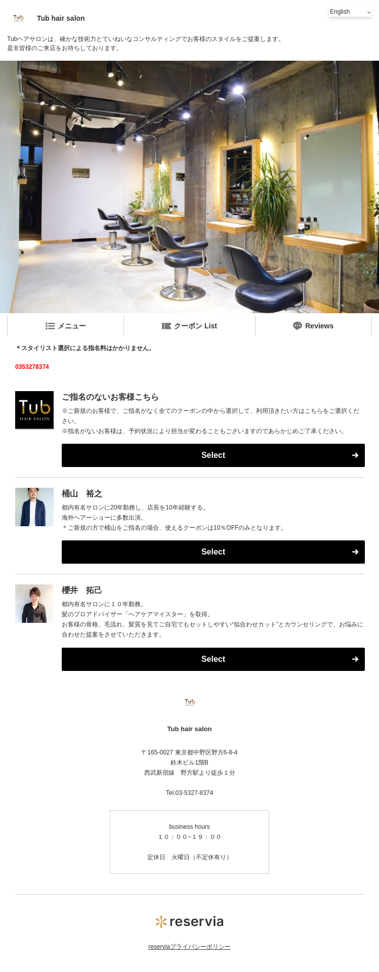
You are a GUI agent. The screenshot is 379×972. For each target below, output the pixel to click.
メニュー (66, 325)
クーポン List (189, 325)
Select (213, 455)
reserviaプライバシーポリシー (189, 946)
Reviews (313, 325)
